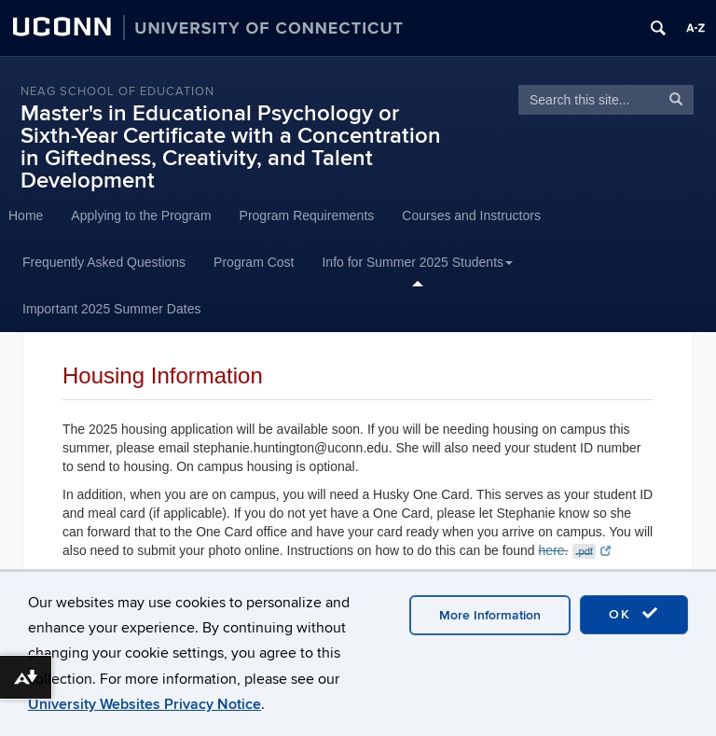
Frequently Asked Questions (104, 262)
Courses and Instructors (471, 215)
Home (25, 215)
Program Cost (253, 262)
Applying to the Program (141, 215)
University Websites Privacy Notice (144, 704)
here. (575, 550)
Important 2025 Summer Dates (111, 308)
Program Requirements (307, 215)
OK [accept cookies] (634, 613)
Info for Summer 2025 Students (417, 262)
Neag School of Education (117, 91)
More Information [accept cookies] (490, 615)
